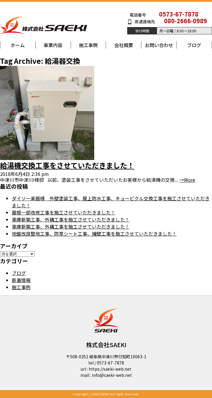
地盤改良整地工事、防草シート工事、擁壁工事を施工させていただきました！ (94, 233)
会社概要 (123, 45)
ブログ (194, 45)
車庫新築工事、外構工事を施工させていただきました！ (71, 219)
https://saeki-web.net (110, 369)
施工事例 (88, 45)
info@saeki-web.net (112, 375)
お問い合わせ (159, 45)
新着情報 (21, 280)
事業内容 (53, 45)
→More (187, 179)
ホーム (18, 45)
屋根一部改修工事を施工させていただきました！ (63, 212)
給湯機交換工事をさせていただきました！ (67, 165)
